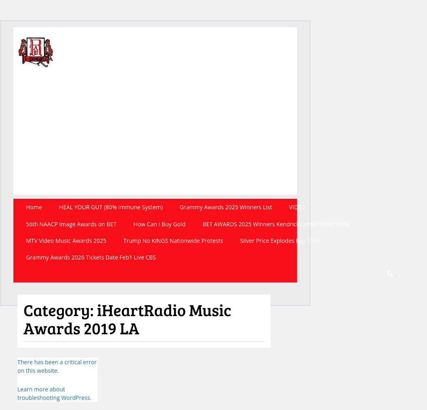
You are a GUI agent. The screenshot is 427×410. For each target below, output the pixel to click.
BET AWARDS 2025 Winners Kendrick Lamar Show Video (276, 224)
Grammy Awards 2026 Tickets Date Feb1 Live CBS (91, 257)
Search (389, 274)
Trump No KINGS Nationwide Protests (173, 240)
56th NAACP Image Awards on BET (71, 224)
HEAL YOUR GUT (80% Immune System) (111, 207)
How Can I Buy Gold (159, 224)
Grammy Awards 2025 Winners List (226, 207)
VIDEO (297, 207)
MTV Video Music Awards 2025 (66, 240)
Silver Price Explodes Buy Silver (281, 240)
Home (34, 207)
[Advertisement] (155, 138)
